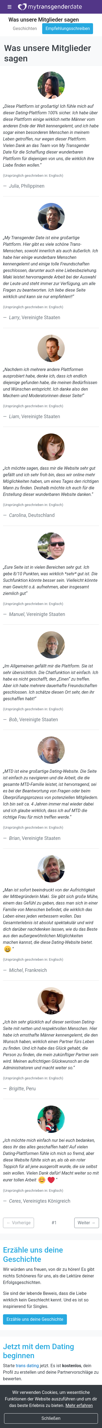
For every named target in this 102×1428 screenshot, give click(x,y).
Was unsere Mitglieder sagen (43, 19)
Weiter (86, 1222)
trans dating (27, 1365)
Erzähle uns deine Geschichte (35, 1319)
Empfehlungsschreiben (67, 28)
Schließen (51, 1418)
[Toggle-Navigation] (9, 7)
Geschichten (25, 28)
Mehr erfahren (79, 1405)
